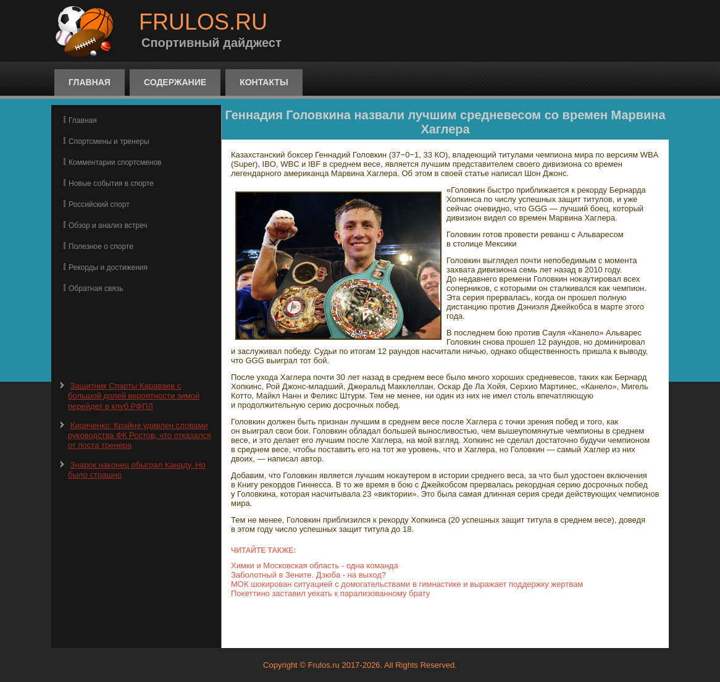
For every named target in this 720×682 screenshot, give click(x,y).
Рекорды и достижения (108, 267)
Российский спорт (99, 204)
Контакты (264, 82)
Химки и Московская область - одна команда (314, 565)
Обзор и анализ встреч (108, 225)
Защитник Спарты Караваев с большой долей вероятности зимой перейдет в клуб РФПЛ (133, 396)
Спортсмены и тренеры (109, 141)
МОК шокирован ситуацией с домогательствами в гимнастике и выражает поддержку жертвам (407, 584)
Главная (90, 82)
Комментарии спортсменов (115, 162)
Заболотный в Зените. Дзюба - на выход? (308, 574)
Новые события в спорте (111, 183)
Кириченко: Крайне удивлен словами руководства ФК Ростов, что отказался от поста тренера (139, 435)
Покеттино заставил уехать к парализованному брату (330, 593)
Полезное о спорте (101, 246)
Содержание (175, 82)
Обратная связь (96, 288)
